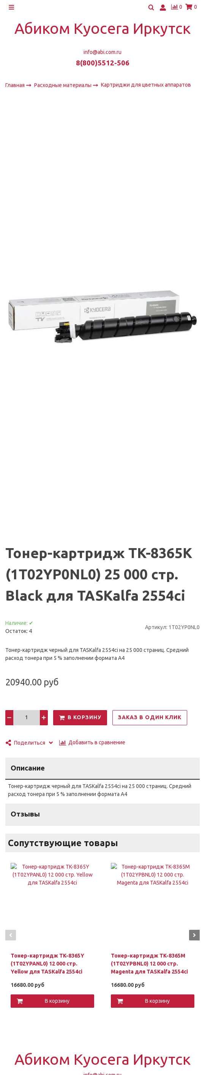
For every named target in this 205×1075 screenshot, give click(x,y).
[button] (10, 935)
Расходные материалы (63, 85)
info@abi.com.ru (102, 52)
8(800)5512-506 (102, 63)
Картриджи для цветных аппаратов (146, 85)
